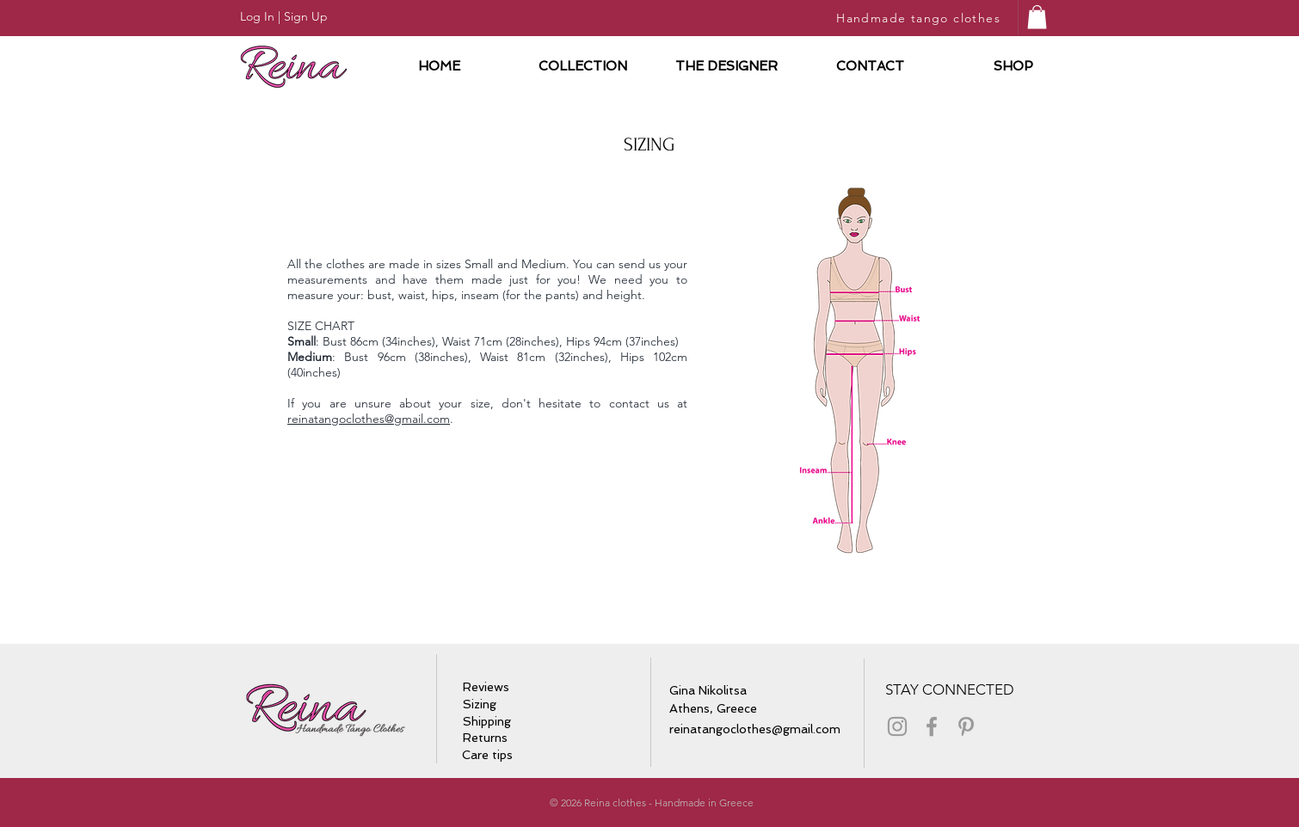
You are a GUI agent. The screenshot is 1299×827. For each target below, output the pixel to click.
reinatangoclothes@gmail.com (368, 418)
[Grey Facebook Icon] (932, 726)
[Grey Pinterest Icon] (966, 726)
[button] (1037, 16)
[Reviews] (488, 687)
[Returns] (485, 738)
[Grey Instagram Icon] (897, 726)
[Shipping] (488, 722)
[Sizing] (483, 705)
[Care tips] (493, 754)
